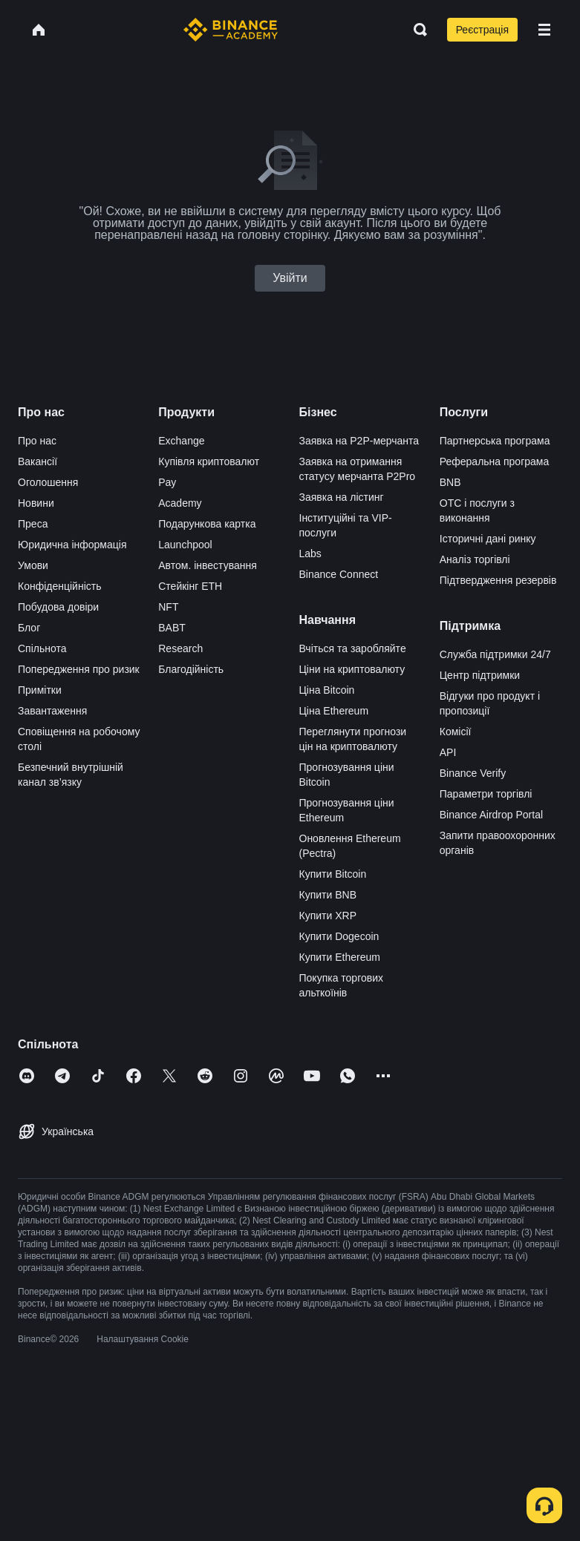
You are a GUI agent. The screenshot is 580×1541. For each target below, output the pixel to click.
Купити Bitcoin (333, 874)
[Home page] (230, 30)
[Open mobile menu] (544, 29)
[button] (544, 30)
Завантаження (52, 711)
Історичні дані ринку (488, 539)
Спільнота (42, 648)
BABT (172, 628)
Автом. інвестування (207, 565)
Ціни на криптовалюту (352, 669)
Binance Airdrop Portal (491, 815)
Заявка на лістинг (341, 497)
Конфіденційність (60, 586)
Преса (33, 524)
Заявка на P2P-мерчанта (359, 441)
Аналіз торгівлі (475, 559)
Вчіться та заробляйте (352, 648)
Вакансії (37, 461)
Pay (167, 482)
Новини (36, 503)
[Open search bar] (416, 29)
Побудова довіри (58, 607)
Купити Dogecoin (339, 936)
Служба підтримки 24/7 (495, 654)
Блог (29, 628)
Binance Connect (339, 574)
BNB (450, 482)
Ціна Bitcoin (327, 690)
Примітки (40, 690)
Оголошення (48, 482)
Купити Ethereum (339, 957)
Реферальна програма (495, 461)
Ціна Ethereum (334, 711)
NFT (168, 607)
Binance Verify (473, 773)
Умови (33, 565)
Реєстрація (482, 30)
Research (180, 648)
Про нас (37, 441)
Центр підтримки (480, 675)
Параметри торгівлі (486, 794)
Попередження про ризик (79, 669)
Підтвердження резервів (498, 580)
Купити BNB (327, 895)
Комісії (456, 731)
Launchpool (185, 545)
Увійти (290, 278)
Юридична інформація (72, 545)
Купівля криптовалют (208, 461)
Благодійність (191, 669)
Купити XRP (327, 915)
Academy (179, 503)
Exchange (181, 441)
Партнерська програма (495, 441)
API (448, 752)
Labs (310, 553)
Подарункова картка (206, 524)
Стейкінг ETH (190, 586)
